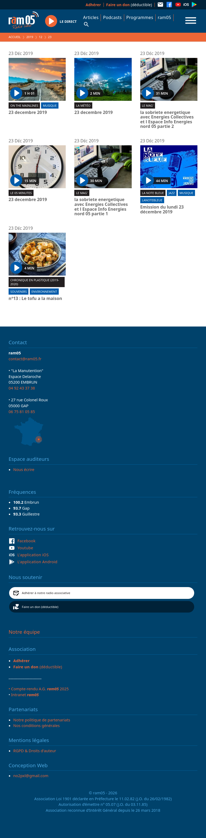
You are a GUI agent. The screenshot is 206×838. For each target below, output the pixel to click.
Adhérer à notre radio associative (46, 593)
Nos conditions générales (36, 725)
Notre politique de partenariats (41, 719)
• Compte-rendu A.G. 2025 (39, 688)
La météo (83, 105)
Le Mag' (147, 105)
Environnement (44, 292)
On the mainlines (24, 105)
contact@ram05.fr (25, 358)
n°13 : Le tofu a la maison (35, 298)
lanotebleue (152, 200)
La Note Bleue (153, 193)
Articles (91, 17)
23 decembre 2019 (28, 112)
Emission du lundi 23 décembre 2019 (162, 209)
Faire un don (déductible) (40, 607)
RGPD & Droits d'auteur (34, 750)
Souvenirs (18, 292)
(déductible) (129, 4)
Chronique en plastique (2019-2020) (34, 282)
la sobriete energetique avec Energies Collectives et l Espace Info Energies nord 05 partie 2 (167, 119)
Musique (50, 105)
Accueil (15, 37)
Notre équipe (24, 631)
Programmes (139, 17)
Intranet (25, 694)
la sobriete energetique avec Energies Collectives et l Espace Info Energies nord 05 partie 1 (101, 206)
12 (40, 37)
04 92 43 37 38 (22, 388)
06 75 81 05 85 (22, 411)
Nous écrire (23, 469)
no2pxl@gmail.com (31, 775)
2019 (29, 37)
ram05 (164, 17)
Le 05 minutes (21, 193)
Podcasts (112, 17)
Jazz (172, 193)
